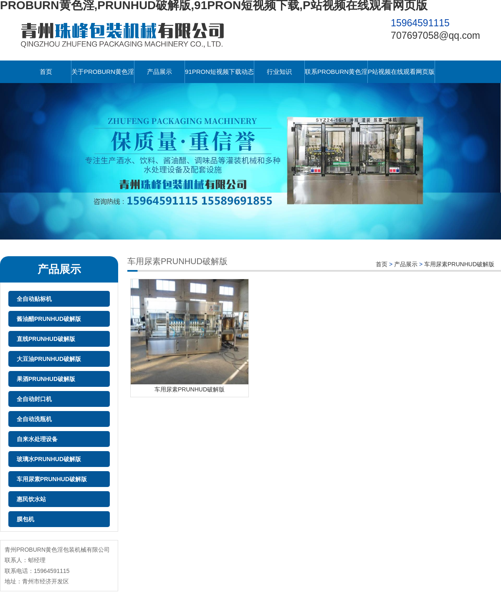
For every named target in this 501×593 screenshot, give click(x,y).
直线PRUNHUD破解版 (46, 339)
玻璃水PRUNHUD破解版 (49, 459)
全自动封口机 (34, 399)
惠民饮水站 (31, 499)
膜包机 (25, 519)
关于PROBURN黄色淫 (102, 71)
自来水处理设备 (37, 439)
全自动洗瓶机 (34, 419)
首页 (46, 71)
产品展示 (159, 71)
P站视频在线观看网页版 (401, 71)
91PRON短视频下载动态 (219, 71)
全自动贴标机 (34, 298)
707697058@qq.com (435, 35)
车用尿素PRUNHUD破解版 (52, 479)
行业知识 (279, 71)
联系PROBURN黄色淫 (336, 71)
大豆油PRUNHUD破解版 (49, 359)
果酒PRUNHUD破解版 (46, 379)
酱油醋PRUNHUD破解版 (49, 318)
